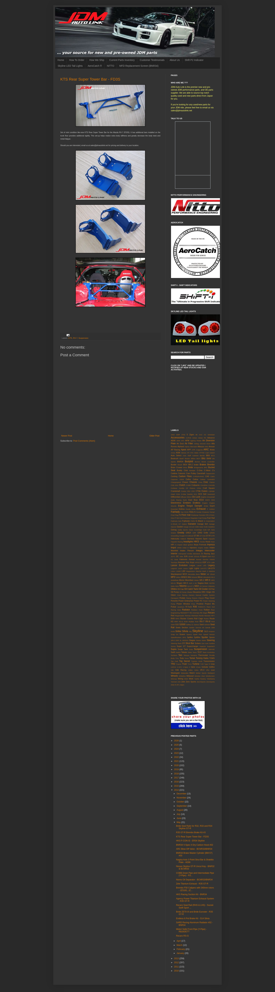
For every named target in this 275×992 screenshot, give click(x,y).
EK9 (213, 500)
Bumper (192, 470)
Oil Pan (212, 589)
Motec (196, 580)
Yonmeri (174, 682)
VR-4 (202, 670)
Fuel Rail (211, 518)
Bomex (197, 462)
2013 (176, 958)
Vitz (172, 670)
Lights (196, 568)
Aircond (203, 444)
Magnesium (190, 571)
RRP (176, 622)
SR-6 (173, 640)
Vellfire (212, 667)
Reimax (188, 616)
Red (172, 615)
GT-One (203, 536)
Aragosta (199, 450)
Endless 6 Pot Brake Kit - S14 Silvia (192, 918)
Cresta (183, 491)
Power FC (198, 601)
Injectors (193, 548)
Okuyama (197, 592)
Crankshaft (175, 491)
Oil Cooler (203, 589)
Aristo (212, 450)
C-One (199, 470)
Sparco (189, 634)
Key (187, 562)
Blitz (204, 458)
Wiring (180, 679)
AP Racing (175, 450)
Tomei (192, 658)
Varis (193, 667)
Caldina (174, 473)
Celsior (202, 479)
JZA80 (190, 556)
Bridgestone (198, 467)
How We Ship (96, 60)
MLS (213, 577)
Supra (173, 649)
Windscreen (210, 676)
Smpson (212, 631)
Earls (185, 500)
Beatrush (174, 458)
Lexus (185, 568)
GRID (199, 533)
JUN (185, 556)
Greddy (180, 532)
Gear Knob (203, 527)
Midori (178, 577)
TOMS (212, 658)
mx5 (190, 583)
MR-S (207, 580)
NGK (177, 586)
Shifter (178, 631)
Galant (184, 524)
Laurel (199, 565)
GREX (188, 533)
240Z (173, 435)
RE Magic (203, 613)
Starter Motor (201, 640)
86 (196, 435)
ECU (201, 500)
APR (193, 450)
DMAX (189, 497)
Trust (184, 664)
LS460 (178, 571)
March (180, 945)
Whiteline (182, 676)
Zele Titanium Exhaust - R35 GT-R (192, 883)
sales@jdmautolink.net (181, 110)
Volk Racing (180, 670)
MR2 (213, 580)
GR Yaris (211, 530)
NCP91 (212, 583)
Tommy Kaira (202, 658)
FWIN (193, 521)
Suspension (83, 338)
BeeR (182, 458)
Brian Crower (176, 467)
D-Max (183, 494)
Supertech (211, 646)
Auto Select (176, 455)
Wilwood (190, 676)
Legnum (174, 568)
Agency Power (195, 441)
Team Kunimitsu (209, 652)
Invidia (189, 554)
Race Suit (211, 607)
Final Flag (174, 515)
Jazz (213, 554)
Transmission (209, 661)
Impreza (211, 544)
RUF (197, 622)
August (180, 810)
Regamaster (179, 616)
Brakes (203, 464)
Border (173, 465)
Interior (174, 553)
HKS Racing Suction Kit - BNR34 (191, 894)
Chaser (185, 482)
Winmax (174, 679)
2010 (176, 971)
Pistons (194, 598)
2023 (176, 753)
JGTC (173, 556)
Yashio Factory (200, 679)
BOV (185, 465)
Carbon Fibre (185, 476)
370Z (183, 435)
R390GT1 (202, 607)
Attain (196, 453)
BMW (209, 458)
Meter (203, 574)
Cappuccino (210, 473)
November (182, 797)
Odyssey (211, 586)
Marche (199, 571)
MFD (173, 577)
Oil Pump (175, 592)
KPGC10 (198, 562)
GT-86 (196, 536)
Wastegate (175, 673)
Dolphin (204, 497)
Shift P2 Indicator (194, 60)
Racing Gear (176, 610)
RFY (213, 616)
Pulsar (173, 607)
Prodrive (199, 604)
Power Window (183, 604)
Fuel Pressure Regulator (188, 518)
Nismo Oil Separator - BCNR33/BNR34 (194, 879)
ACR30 (188, 438)
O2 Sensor (204, 586)
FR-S (208, 515)
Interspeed (182, 554)
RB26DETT (184, 613)
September (182, 806)
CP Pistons (190, 488)
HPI (172, 545)
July (179, 814)
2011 (176, 966)
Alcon (208, 444)
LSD (183, 571)
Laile (213, 562)
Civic (205, 482)
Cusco (204, 491)
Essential (174, 509)
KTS (70, 338)
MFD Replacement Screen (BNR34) (138, 65)
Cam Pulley (191, 473)
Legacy (211, 565)
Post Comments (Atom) (84, 441)
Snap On (174, 634)
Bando (202, 456)
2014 (176, 790)
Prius (193, 604)
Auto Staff (187, 456)
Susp (191, 649)
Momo (181, 580)
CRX (188, 491)
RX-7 (75, 338)
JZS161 (197, 556)
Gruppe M (183, 536)
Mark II (205, 571)
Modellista (174, 580)
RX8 (213, 622)
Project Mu (210, 604)
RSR (186, 622)
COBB (188, 485)
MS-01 (173, 583)
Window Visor (199, 676)
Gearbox (211, 527)
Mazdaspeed (176, 574)
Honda (202, 542)
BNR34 (180, 462)
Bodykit (189, 461)
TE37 (199, 652)
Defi (204, 494)
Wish (186, 679)
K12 (213, 556)
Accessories (178, 437)
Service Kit (200, 628)
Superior (202, 646)
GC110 (191, 527)
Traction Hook (196, 661)
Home (61, 60)
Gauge (186, 527)
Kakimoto (183, 559)
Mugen (179, 583)
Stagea (192, 640)
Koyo (192, 562)
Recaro (211, 612)
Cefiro (188, 479)
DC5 (200, 494)
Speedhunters (176, 637)
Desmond (211, 494)
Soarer (182, 634)
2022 (176, 757)
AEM (178, 441)
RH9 (173, 618)
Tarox (195, 652)
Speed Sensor (209, 634)
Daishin (190, 494)
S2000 (182, 624)
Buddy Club (182, 470)
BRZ (205, 467)
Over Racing (182, 595)
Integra (199, 550)
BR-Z (190, 465)
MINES (184, 577)
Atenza (183, 453)
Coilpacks (195, 485)
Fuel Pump (202, 518)
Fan (182, 512)
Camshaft (201, 473)
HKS (196, 541)
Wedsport (211, 673)
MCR (185, 574)
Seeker (191, 628)
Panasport (175, 598)
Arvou (173, 453)
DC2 (195, 494)
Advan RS (202, 438)
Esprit (212, 506)
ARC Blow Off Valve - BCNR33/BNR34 (194, 849)
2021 (176, 761)
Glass (191, 530)
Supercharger (192, 646)
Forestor (202, 515)
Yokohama (211, 679)
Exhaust (201, 508)
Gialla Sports (183, 530)
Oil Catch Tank (191, 589)
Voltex (190, 670)
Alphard (180, 446)
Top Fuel (174, 661)
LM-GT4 (211, 568)
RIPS (177, 619)
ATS (191, 453)
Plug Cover (210, 598)
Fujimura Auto (176, 521)
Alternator (193, 447)
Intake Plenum (187, 551)
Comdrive (204, 485)
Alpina (187, 447)
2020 (176, 765)
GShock (190, 536)
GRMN (212, 533)
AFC (182, 441)
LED (204, 565)
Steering (211, 640)
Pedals (182, 598)
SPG (184, 637)
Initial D (186, 548)
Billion (193, 458)
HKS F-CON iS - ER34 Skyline (190, 840)
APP (189, 450)
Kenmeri (181, 562)
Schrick (207, 625)
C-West (207, 470)
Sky (190, 631)
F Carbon (211, 509)
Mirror (200, 577)
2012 (176, 962)
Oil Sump (182, 592)
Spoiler (205, 637)
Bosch (180, 465)
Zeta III (173, 685)
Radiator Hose (197, 610)
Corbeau (174, 488)
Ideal (185, 545)
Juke (181, 556)
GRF (194, 533)
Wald (213, 670)
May (179, 822)
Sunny (173, 646)
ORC (203, 592)
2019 (176, 769)
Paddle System (209, 595)
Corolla (181, 488)
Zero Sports (191, 682)
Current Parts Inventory (122, 60)
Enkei (206, 506)
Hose (213, 542)
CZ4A (178, 494)
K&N (209, 556)
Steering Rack (176, 643)
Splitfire (197, 637)
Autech (212, 453)
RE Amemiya (194, 613)
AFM (187, 440)
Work (191, 679)
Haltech (183, 539)
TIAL (177, 658)
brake (196, 465)
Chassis (193, 482)
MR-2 (202, 580)
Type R (207, 664)
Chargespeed (176, 482)
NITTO (110, 65)
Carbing (174, 476)
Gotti (204, 530)
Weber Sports (201, 673)
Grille (206, 533)
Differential (175, 497)
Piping (188, 598)
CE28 (182, 479)
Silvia (185, 631)
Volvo (196, 670)
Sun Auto (205, 643)
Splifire (190, 637)
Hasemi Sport (201, 539)
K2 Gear (174, 559)
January (181, 953)
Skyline (197, 631)
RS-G (181, 622)
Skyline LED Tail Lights (70, 65)
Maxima (212, 571)
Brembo (211, 464)
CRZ (193, 491)
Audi (207, 453)
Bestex (187, 458)
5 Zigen (190, 435)
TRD (173, 664)
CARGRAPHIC (198, 476)
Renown (207, 616)
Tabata (184, 652)
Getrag (174, 530)
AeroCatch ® (95, 65)
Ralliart (207, 610)
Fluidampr (195, 515)
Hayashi (212, 539)
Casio (212, 476)
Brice (185, 467)
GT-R (208, 536)
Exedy (188, 509)
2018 (176, 773)
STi (183, 643)
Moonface (189, 580)
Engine (205, 503)
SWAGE (212, 649)
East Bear (193, 500)
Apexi (183, 449)
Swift (173, 652)
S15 (177, 624)
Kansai (192, 559)
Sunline (212, 643)
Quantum (180, 607)
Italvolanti (196, 554)
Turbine (195, 664)
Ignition (190, 545)
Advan (194, 438)
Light (191, 568)
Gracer (173, 533)
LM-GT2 (203, 568)
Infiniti (179, 548)
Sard (202, 624)
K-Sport (203, 556)
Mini (189, 577)
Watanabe (184, 673)
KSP (204, 562)
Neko (173, 586)
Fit (180, 515)
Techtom (174, 655)
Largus (192, 565)
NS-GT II (190, 586)
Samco (196, 625)
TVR (202, 664)
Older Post (154, 436)
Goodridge (198, 530)
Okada (189, 592)
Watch (192, 673)
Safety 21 (189, 625)
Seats (178, 627)
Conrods (211, 485)
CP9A (199, 488)
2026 (176, 740)
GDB (197, 527)
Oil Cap (180, 589)
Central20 (211, 479)
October (181, 802)
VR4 (207, 670)
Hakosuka (175, 539)
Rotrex (206, 619)
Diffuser (183, 497)
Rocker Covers (186, 618)
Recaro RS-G (182, 936)
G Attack (199, 521)
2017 (176, 777)
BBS (208, 455)
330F (178, 435)
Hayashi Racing (177, 542)
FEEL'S (192, 512)
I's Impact (178, 545)
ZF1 (178, 685)
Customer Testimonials (152, 60)
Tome (187, 658)
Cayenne (174, 479)
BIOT (198, 458)
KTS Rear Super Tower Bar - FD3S (90, 79)
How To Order (76, 60)
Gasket (180, 527)
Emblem (187, 503)
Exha (193, 509)
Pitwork (201, 598)
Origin (208, 592)
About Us (175, 60)
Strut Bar (190, 643)
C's (213, 470)
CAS (207, 476)
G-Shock (174, 524)
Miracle (194, 577)
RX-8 (208, 621)
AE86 (173, 440)
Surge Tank (183, 649)
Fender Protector (202, 512)
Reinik (201, 616)
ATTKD (201, 453)
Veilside (205, 667)
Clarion (212, 482)
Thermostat (203, 655)
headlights (188, 541)
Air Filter (189, 443)
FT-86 (177, 518)
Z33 (179, 682)
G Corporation (209, 521)
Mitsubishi (207, 577)
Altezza (201, 446)
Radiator (186, 610)
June (179, 818)
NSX (196, 586)
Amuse (212, 446)
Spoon (212, 637)
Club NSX (174, 485)
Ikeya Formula (200, 545)
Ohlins (174, 589)
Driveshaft (211, 497)
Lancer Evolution (179, 565)
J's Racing (205, 554)
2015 (176, 786)
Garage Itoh (202, 524)
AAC (200, 435)
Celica (195, 479)
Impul (173, 547)
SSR (177, 640)
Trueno (178, 664)
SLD (206, 631)
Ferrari (212, 512)
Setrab (207, 628)
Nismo (183, 585)
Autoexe (195, 456)
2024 (176, 749)
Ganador (192, 524)
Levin (180, 568)
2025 (176, 745)
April (179, 941)
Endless (196, 503)
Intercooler (210, 550)
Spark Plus (197, 634)
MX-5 (185, 583)
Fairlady (175, 511)
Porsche (174, 601)
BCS (213, 456)
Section (185, 627)
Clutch (182, 485)
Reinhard (194, 616)
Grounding (175, 536)
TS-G (190, 664)
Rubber (191, 622)
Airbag (196, 444)
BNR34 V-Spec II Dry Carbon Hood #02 (194, 845)
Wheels (174, 676)
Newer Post (66, 436)
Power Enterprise (185, 601)
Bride (190, 467)
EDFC (207, 500)
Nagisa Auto (203, 583)
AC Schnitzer (209, 435)
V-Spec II (186, 667)
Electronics (176, 503)
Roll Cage (198, 618)
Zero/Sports (201, 682)
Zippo (182, 685)
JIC (177, 556)
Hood (208, 542)
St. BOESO (184, 640)
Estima (182, 509)
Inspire (200, 548)
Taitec (189, 652)
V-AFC (179, 667)
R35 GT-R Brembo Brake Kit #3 (191, 832)
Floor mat (186, 515)
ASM (178, 453)
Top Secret (184, 661)
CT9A (198, 491)
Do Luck (196, 497)
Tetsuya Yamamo (190, 655)
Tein (180, 655)
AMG (206, 447)
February (181, 949)
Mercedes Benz (194, 574)
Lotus (173, 571)
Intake (206, 548)
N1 (196, 583)
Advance (211, 438)
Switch (178, 652)
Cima (200, 482)
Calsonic (181, 473)
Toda (182, 658)
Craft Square (209, 488)
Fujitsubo (186, 521)
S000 (173, 625)
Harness (190, 539)
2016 (176, 782)
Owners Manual (195, 595)
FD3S (186, 512)
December (182, 793)
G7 (180, 524)
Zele (183, 682)
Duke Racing (176, 500)
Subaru (198, 643)
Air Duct (180, 443)
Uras (213, 664)
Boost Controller (208, 462)
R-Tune (189, 607)
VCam (198, 667)
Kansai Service (202, 559)
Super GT (181, 646)
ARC (206, 449)
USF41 (173, 667)
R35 (195, 607)
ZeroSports (210, 682)
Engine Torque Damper (190, 506)
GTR (213, 536)
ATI (188, 453)
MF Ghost (211, 574)
